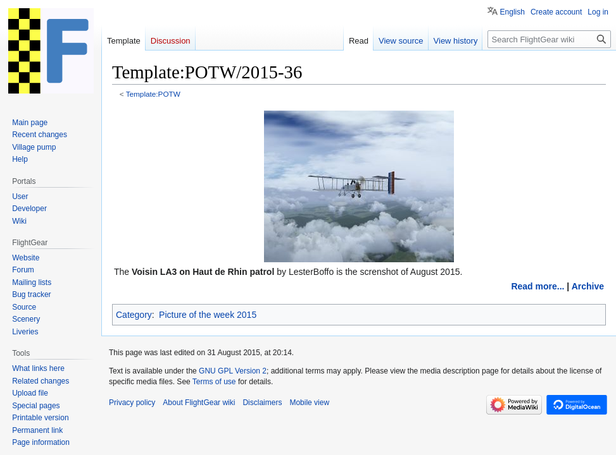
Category (134, 315)
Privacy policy (132, 402)
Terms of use (214, 381)
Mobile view (309, 402)
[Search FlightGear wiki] (549, 39)
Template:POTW (153, 94)
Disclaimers (262, 402)
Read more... (537, 286)
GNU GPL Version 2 (233, 371)
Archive (588, 286)
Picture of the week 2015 (207, 315)
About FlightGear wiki (199, 402)
